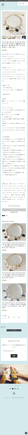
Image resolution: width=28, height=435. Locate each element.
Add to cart (14, 212)
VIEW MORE (14, 355)
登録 (14, 381)
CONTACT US (14, 404)
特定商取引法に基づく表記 (18, 411)
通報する (7, 218)
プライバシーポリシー (8, 411)
